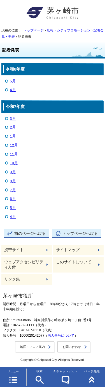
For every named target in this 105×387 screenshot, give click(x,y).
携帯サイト (14, 250)
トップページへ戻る (80, 233)
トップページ (34, 30)
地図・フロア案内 (32, 346)
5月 (13, 81)
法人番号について (61, 336)
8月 (13, 181)
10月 (14, 163)
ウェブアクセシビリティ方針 (23, 264)
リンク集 (12, 279)
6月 (13, 199)
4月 (13, 90)
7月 (13, 190)
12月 (14, 145)
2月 (13, 127)
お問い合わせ (71, 346)
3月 (13, 118)
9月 (13, 172)
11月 (14, 154)
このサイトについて (73, 262)
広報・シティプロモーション (68, 30)
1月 (13, 136)
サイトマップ (68, 250)
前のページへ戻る (30, 233)
